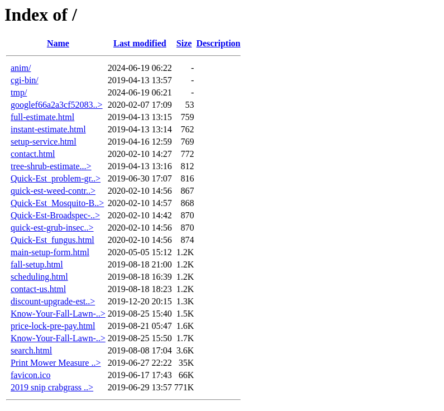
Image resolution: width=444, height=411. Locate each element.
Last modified (139, 43)
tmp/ (19, 92)
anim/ (21, 68)
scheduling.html (39, 276)
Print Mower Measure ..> (56, 362)
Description (218, 43)
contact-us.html (38, 289)
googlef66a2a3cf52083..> (57, 104)
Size (184, 43)
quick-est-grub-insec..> (52, 227)
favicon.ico (31, 375)
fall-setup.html (37, 264)
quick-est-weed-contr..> (53, 190)
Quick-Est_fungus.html (52, 240)
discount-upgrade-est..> (53, 301)
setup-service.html (44, 141)
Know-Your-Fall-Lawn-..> (58, 313)
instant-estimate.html (48, 129)
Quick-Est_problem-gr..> (56, 178)
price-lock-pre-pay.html (53, 326)
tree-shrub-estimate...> (51, 166)
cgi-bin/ (25, 80)
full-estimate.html (42, 117)
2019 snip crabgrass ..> (52, 387)
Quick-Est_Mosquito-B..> (57, 203)
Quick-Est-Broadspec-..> (55, 215)
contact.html (33, 154)
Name (58, 43)
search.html (31, 350)
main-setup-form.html (50, 252)
